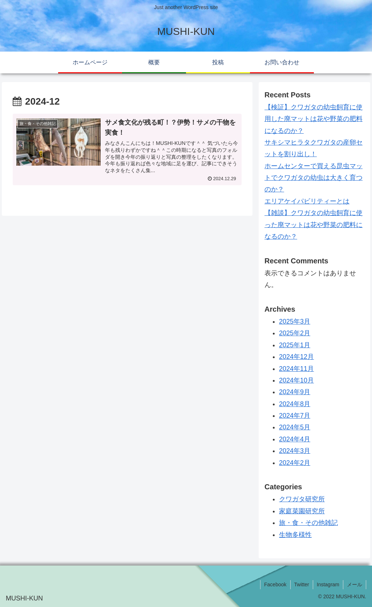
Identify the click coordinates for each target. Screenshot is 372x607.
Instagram (328, 584)
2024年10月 (296, 380)
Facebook (275, 584)
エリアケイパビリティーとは (306, 201)
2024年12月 (296, 356)
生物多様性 (295, 534)
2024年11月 (296, 368)
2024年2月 (294, 462)
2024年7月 (294, 415)
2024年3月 (294, 450)
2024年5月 (294, 427)
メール (354, 584)
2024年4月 (294, 439)
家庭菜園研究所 (302, 511)
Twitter (301, 584)
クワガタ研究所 (302, 499)
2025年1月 (294, 345)
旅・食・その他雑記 (308, 522)
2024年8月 (294, 404)
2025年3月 (294, 321)
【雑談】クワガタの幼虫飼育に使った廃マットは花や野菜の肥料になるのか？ (313, 224)
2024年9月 (294, 392)
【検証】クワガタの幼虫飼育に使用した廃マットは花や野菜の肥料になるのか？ (313, 119)
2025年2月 (294, 333)
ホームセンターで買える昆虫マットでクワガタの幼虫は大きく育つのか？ (313, 177)
